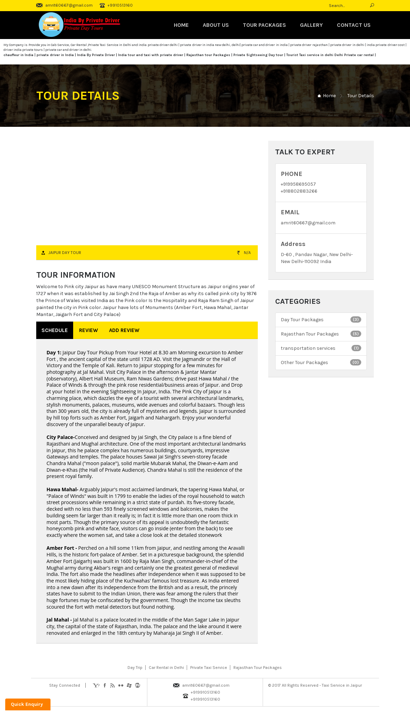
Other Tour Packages (321, 362)
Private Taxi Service (208, 667)
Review (88, 330)
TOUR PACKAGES (264, 25)
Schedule (54, 330)
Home (181, 25)
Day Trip (134, 667)
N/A (247, 252)
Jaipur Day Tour (64, 252)
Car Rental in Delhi (166, 667)
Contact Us (354, 25)
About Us (216, 25)
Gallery (311, 25)
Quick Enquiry (27, 704)
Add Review (124, 330)
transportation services (321, 348)
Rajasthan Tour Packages (321, 334)
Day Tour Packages (321, 319)
